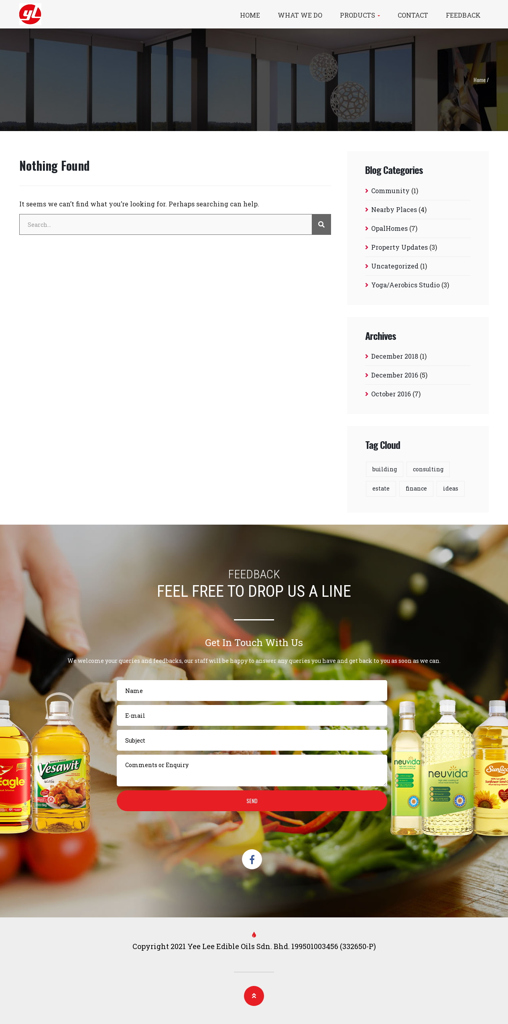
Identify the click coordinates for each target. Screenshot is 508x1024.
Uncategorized (395, 266)
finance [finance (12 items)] (416, 488)
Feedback (463, 15)
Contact (413, 15)
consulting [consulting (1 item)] (428, 469)
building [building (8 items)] (384, 469)
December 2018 (394, 356)
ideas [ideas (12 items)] (450, 488)
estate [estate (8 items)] (381, 488)
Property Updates (399, 247)
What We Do (300, 15)
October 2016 (391, 394)
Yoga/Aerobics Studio (405, 285)
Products (360, 15)
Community (390, 190)
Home (250, 15)
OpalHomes (389, 228)
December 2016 (394, 375)
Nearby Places (394, 209)
